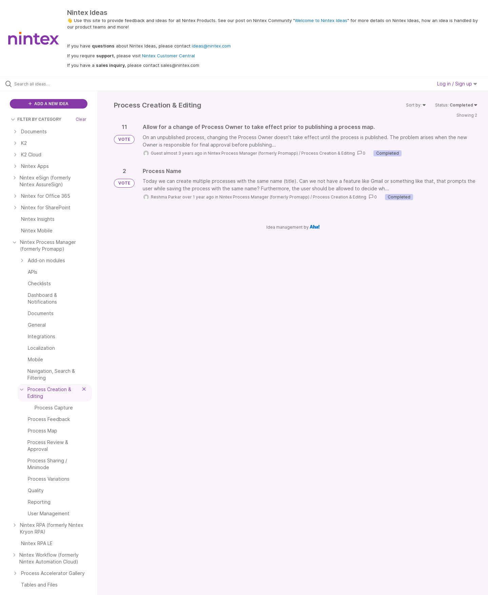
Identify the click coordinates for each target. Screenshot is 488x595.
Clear (81, 119)
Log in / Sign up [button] (457, 84)
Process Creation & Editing (328, 153)
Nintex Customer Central (168, 55)
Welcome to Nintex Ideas (321, 20)
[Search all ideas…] (57, 84)
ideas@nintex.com (211, 46)
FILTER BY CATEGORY (36, 119)
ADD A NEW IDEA (48, 103)
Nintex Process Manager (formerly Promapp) (253, 153)
